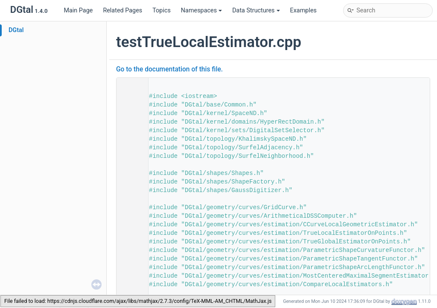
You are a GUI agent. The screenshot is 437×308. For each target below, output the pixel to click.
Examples (303, 10)
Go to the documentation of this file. (169, 69)
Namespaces (201, 10)
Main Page (78, 10)
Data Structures (256, 10)
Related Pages (122, 10)
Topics (161, 10)
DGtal (16, 30)
